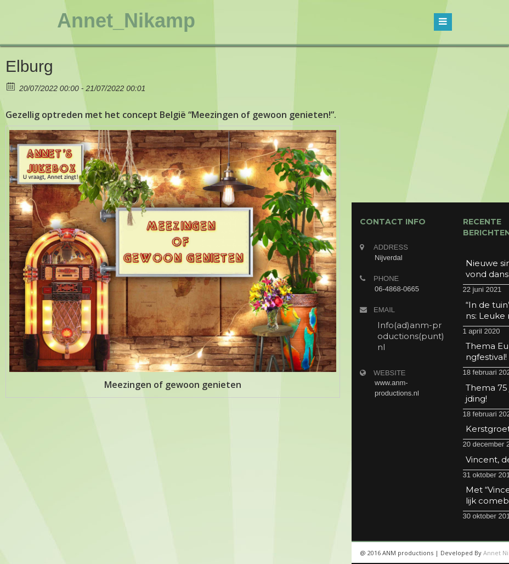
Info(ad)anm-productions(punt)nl (410, 336)
